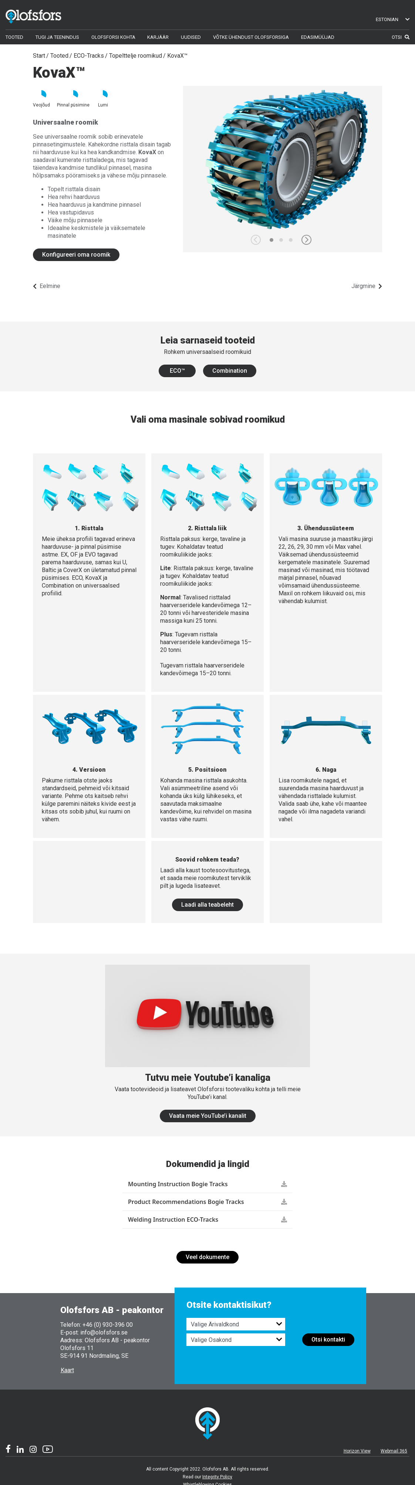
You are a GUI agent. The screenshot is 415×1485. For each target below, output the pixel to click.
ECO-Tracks (89, 55)
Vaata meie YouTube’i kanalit (207, 1115)
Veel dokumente (207, 1257)
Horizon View (357, 1451)
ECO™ (177, 370)
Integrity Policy (217, 1476)
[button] (306, 240)
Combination (229, 370)
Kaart (67, 1370)
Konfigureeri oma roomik (76, 254)
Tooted (59, 55)
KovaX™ (177, 55)
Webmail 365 (394, 1451)
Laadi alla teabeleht (207, 904)
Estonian (392, 19)
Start (39, 55)
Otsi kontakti (328, 1339)
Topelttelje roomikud (135, 55)
